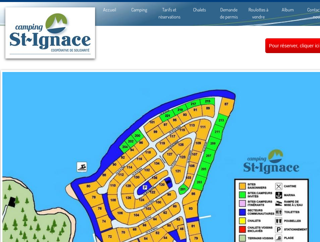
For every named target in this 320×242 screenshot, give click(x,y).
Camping (139, 9)
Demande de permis (229, 13)
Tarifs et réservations (169, 13)
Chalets (199, 9)
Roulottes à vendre (258, 13)
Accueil (109, 9)
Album (288, 9)
